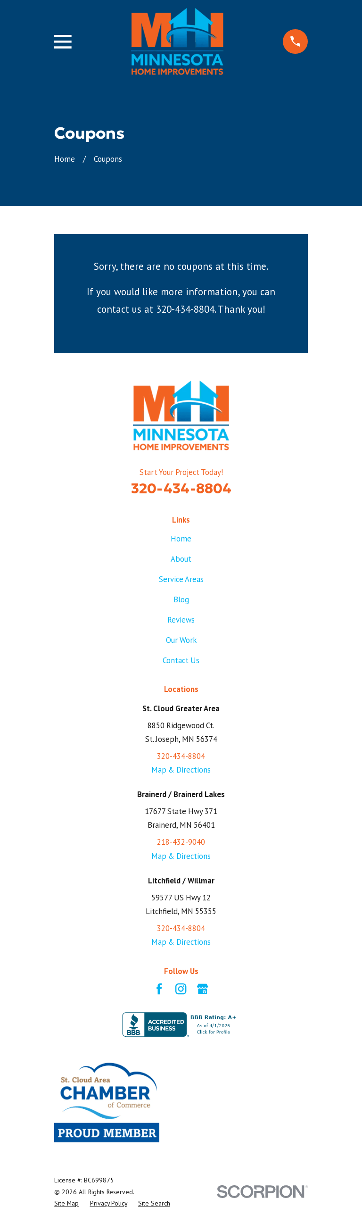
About (181, 559)
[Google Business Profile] (202, 988)
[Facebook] (159, 988)
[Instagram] (180, 988)
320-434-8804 (181, 488)
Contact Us (181, 660)
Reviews (181, 620)
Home (181, 538)
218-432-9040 (181, 842)
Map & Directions (181, 770)
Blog (181, 599)
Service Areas (181, 579)
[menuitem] (66, 1203)
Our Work (181, 640)
